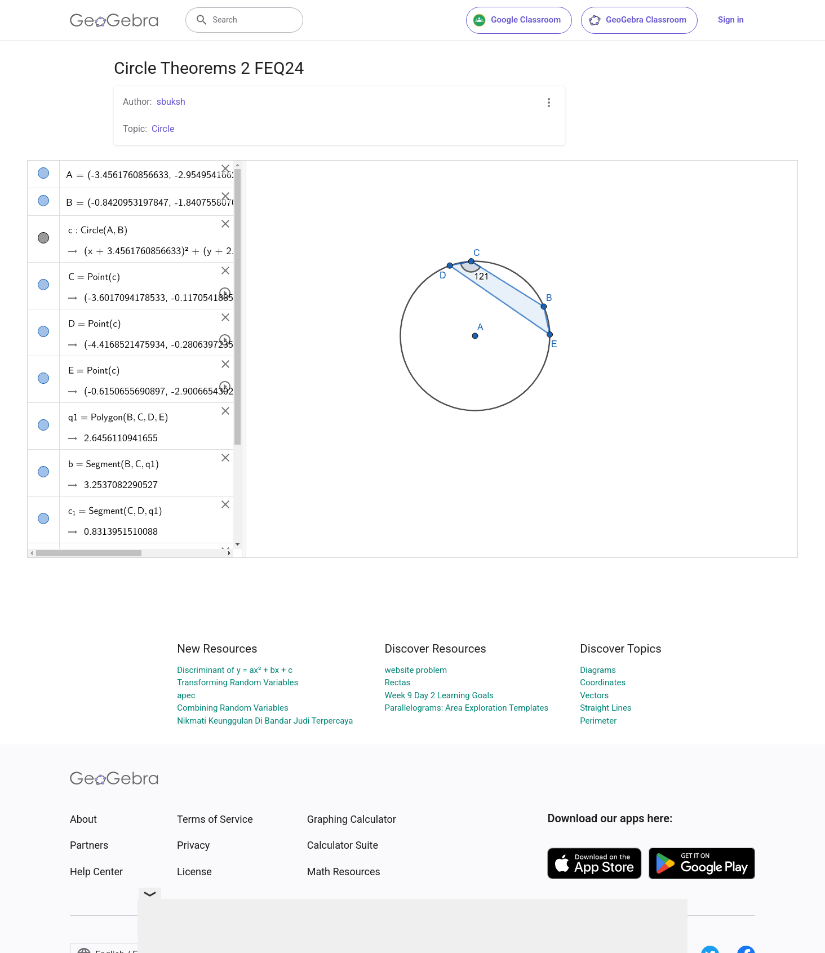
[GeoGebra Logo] (114, 20)
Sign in (731, 20)
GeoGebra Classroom (637, 20)
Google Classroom (517, 20)
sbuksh (171, 101)
